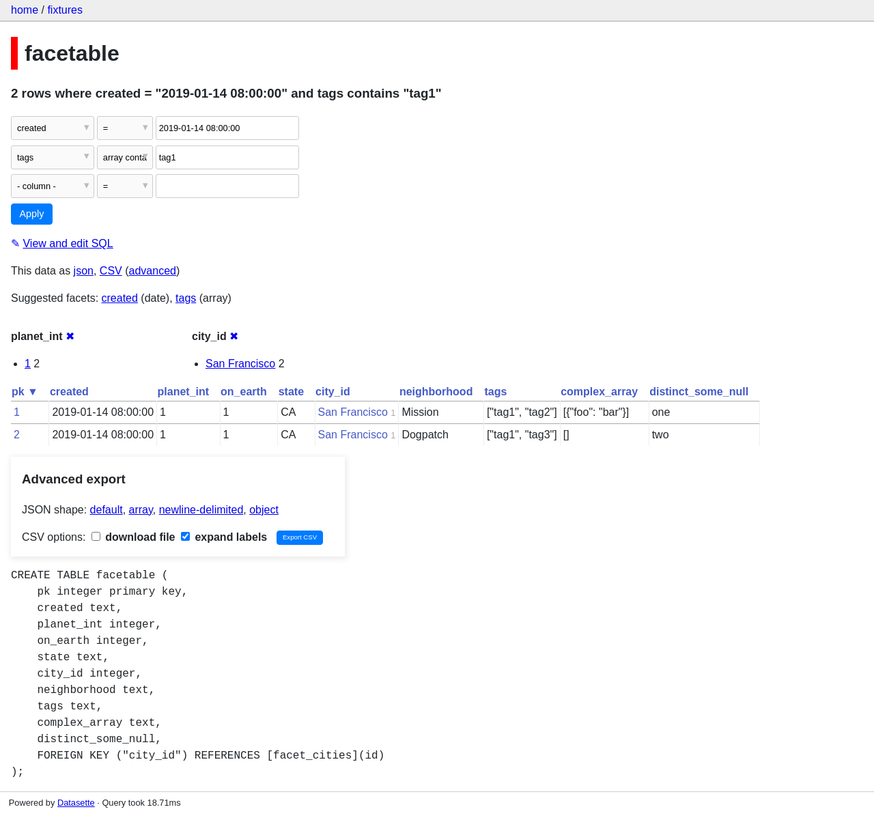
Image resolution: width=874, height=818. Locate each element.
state (291, 391)
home (24, 10)
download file (133, 537)
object (264, 510)
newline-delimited (201, 510)
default (106, 510)
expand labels (224, 537)
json (84, 271)
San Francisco (240, 363)
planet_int (184, 391)
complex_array (599, 391)
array (141, 510)
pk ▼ (25, 391)
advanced (152, 271)
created (120, 298)
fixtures (65, 10)
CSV (111, 271)
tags (185, 298)
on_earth (244, 391)
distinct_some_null (698, 391)
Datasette (76, 803)
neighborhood (436, 391)
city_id (332, 391)
